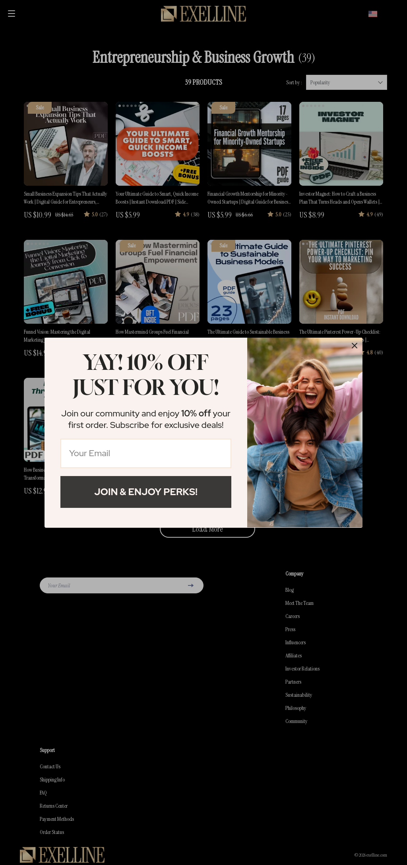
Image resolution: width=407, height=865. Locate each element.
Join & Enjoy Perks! (146, 492)
